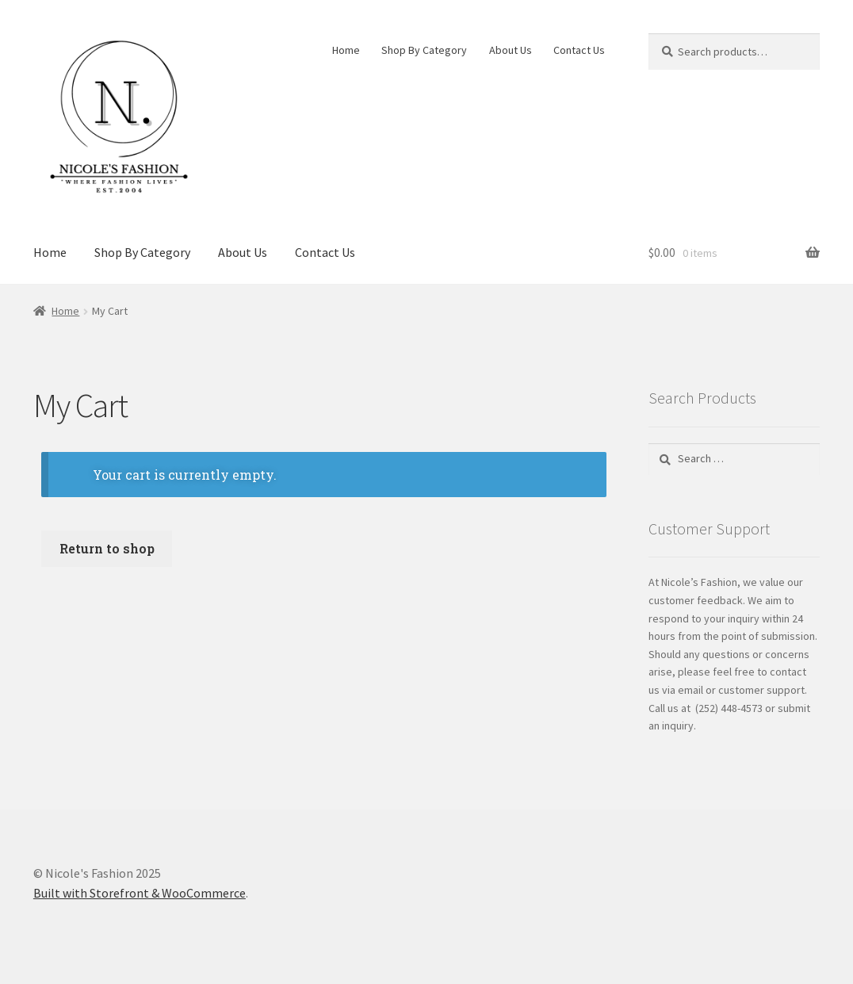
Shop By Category (424, 50)
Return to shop (107, 548)
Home (346, 50)
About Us (510, 50)
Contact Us (579, 50)
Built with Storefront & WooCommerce (139, 893)
